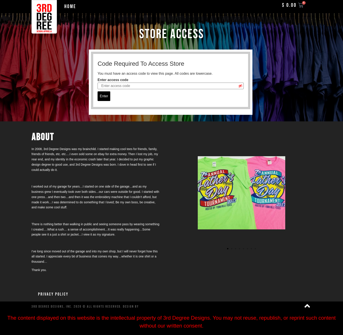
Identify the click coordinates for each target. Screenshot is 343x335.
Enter (104, 96)
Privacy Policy (53, 294)
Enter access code (113, 80)
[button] (227, 248)
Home (70, 6)
